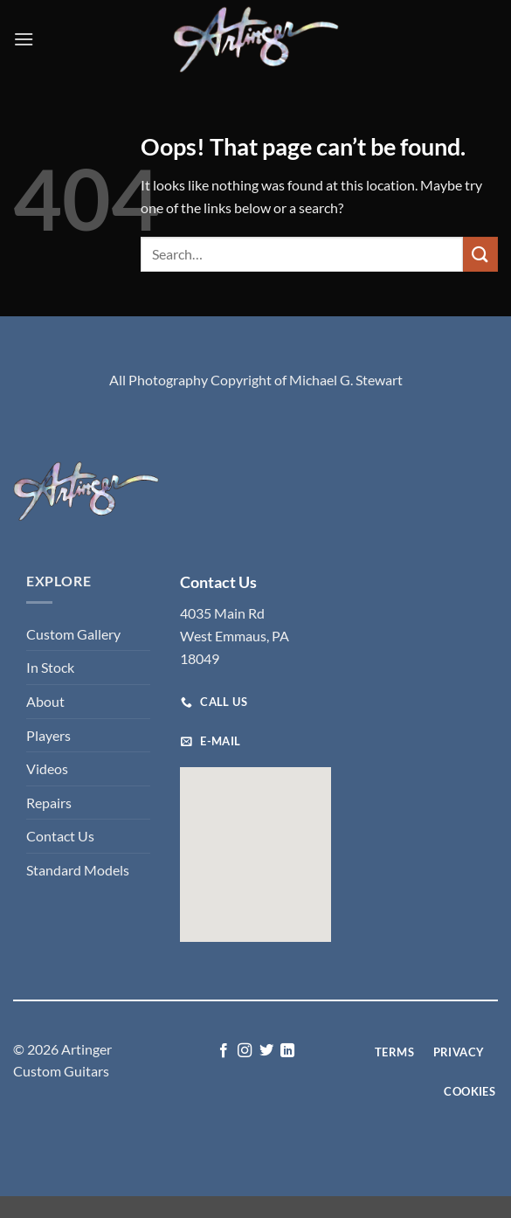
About (45, 701)
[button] (23, 38)
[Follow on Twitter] (266, 1051)
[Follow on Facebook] (224, 1051)
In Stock (50, 667)
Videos (47, 768)
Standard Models (77, 870)
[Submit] (480, 254)
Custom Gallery (73, 634)
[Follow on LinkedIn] (287, 1051)
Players (48, 735)
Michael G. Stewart (346, 379)
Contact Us (60, 835)
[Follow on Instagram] (245, 1051)
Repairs (49, 802)
